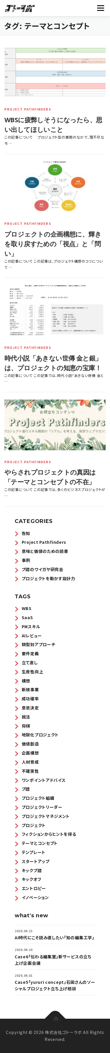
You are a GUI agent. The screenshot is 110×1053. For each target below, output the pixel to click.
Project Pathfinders (27, 109)
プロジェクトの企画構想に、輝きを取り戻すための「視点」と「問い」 (52, 244)
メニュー (100, 8)
